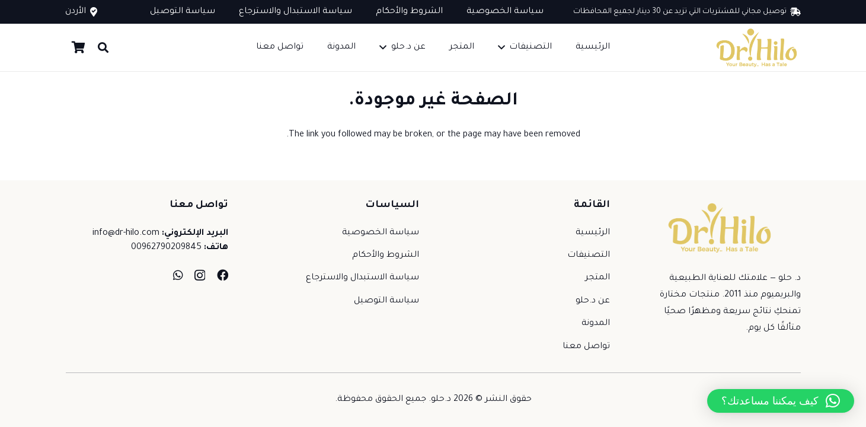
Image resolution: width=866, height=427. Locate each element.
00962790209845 (166, 248)
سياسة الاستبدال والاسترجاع (362, 278)
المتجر (597, 278)
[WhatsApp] (178, 275)
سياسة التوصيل (386, 301)
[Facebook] (222, 275)
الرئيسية (593, 233)
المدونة (595, 324)
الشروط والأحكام (385, 255)
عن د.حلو (593, 301)
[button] (504, 47)
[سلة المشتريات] (79, 47)
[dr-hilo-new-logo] (756, 48)
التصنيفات (588, 255)
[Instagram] (199, 275)
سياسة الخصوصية (380, 233)
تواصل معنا (586, 347)
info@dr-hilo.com (125, 233)
